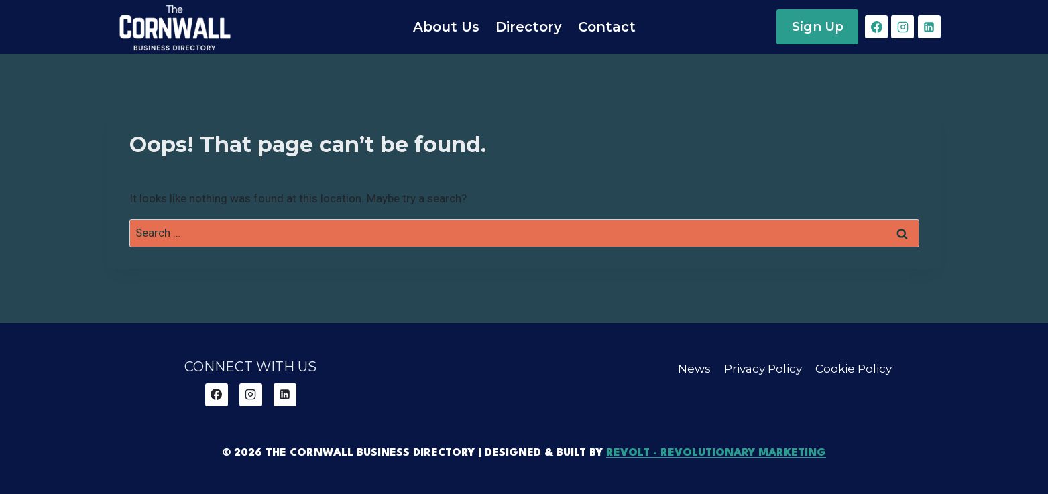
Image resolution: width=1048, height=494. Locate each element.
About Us (446, 27)
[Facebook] (876, 26)
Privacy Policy (763, 368)
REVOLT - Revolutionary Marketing (716, 453)
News (694, 368)
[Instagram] (902, 26)
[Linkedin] (929, 26)
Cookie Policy (853, 368)
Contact (607, 27)
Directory (529, 27)
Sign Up (817, 26)
